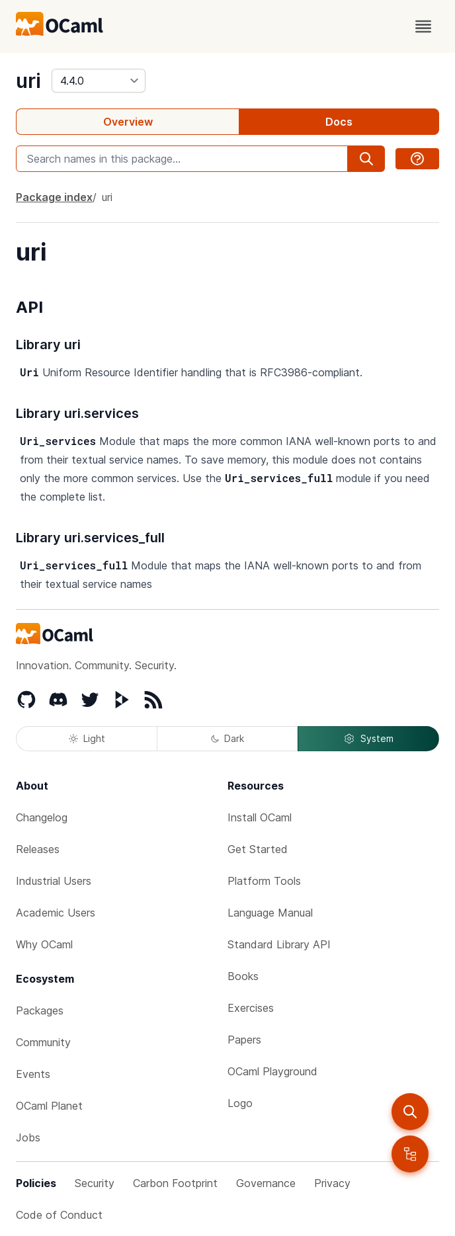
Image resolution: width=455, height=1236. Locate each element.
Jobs (28, 1137)
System (368, 739)
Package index (54, 197)
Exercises (250, 1007)
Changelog (41, 817)
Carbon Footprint (175, 1183)
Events (33, 1074)
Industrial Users (53, 880)
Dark (227, 738)
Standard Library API (279, 944)
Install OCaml (259, 817)
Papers (244, 1039)
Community (43, 1042)
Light (87, 738)
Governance (266, 1183)
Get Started (257, 849)
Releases (38, 849)
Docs (338, 121)
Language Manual (270, 912)
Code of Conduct (59, 1214)
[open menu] (423, 26)
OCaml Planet (49, 1105)
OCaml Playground (272, 1071)
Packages (39, 1010)
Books (243, 976)
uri (28, 81)
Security (94, 1183)
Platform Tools (264, 880)
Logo (240, 1103)
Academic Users (55, 912)
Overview (128, 121)
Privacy (332, 1183)
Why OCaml (44, 944)
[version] (98, 81)
